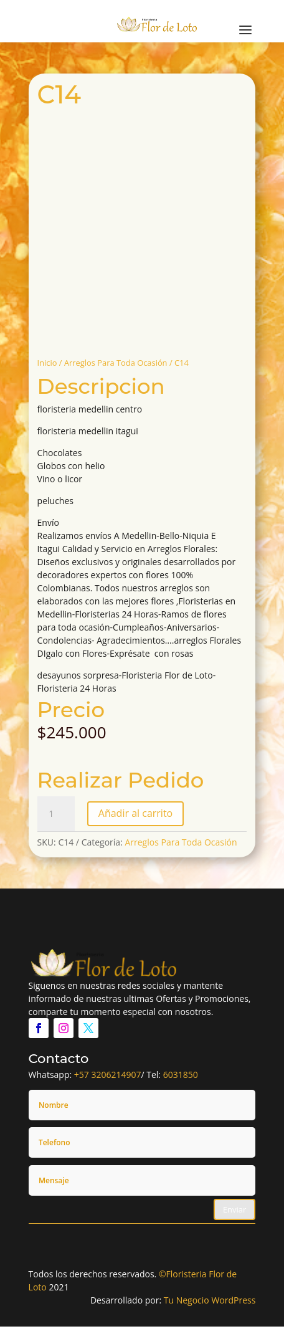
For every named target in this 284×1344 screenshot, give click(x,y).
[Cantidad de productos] (56, 813)
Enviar (235, 1209)
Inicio (47, 362)
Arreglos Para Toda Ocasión (116, 362)
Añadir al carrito (135, 813)
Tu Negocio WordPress (210, 1300)
